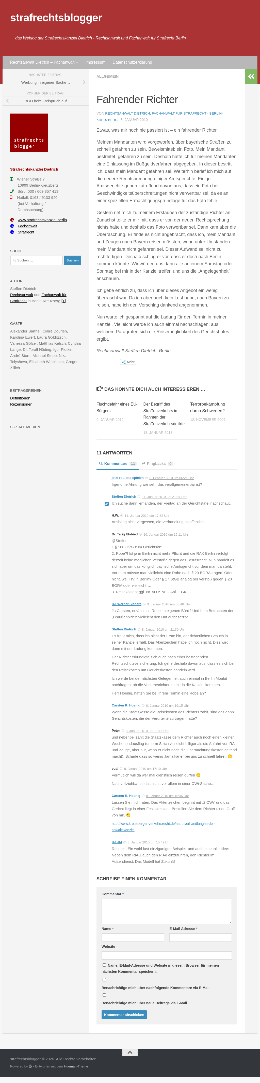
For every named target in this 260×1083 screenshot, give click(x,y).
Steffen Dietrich (124, 503)
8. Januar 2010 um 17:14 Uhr (147, 737)
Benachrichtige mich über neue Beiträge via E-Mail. (145, 1009)
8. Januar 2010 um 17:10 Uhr (145, 775)
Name (107, 935)
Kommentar (113, 900)
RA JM (117, 848)
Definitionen (20, 398)
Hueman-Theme (76, 1072)
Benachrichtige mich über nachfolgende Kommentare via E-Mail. (156, 994)
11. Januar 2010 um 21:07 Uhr (164, 503)
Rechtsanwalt (21, 295)
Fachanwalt (23, 226)
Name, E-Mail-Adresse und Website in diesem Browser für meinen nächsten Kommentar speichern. (160, 974)
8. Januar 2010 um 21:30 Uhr (163, 635)
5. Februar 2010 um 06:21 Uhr (171, 484)
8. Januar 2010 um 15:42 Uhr (149, 848)
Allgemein (108, 76)
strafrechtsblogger (56, 18)
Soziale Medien (25, 427)
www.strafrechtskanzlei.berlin (38, 220)
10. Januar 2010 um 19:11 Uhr (165, 540)
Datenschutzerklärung (132, 62)
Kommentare (119, 469)
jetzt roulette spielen (128, 484)
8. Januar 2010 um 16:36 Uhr (167, 802)
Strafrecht (22, 232)
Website (108, 953)
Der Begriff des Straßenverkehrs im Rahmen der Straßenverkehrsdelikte (163, 416)
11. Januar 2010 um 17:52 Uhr (147, 521)
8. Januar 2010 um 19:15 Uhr (167, 712)
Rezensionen (21, 404)
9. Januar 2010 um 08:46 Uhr (168, 610)
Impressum (95, 62)
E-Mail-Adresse (183, 935)
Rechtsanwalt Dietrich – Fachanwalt (42, 62)
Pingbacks (160, 469)
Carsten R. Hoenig (126, 711)
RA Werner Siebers (126, 610)
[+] (63, 301)
